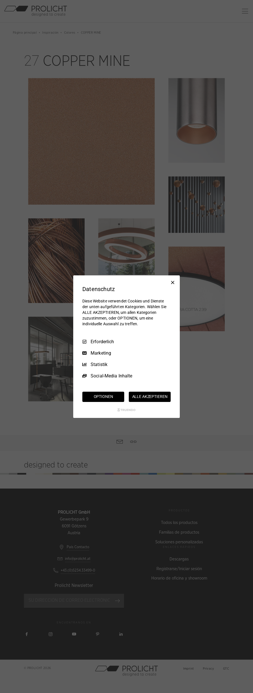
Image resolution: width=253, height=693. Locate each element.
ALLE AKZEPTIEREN (150, 396)
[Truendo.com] (126, 410)
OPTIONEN (103, 396)
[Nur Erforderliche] (173, 282)
